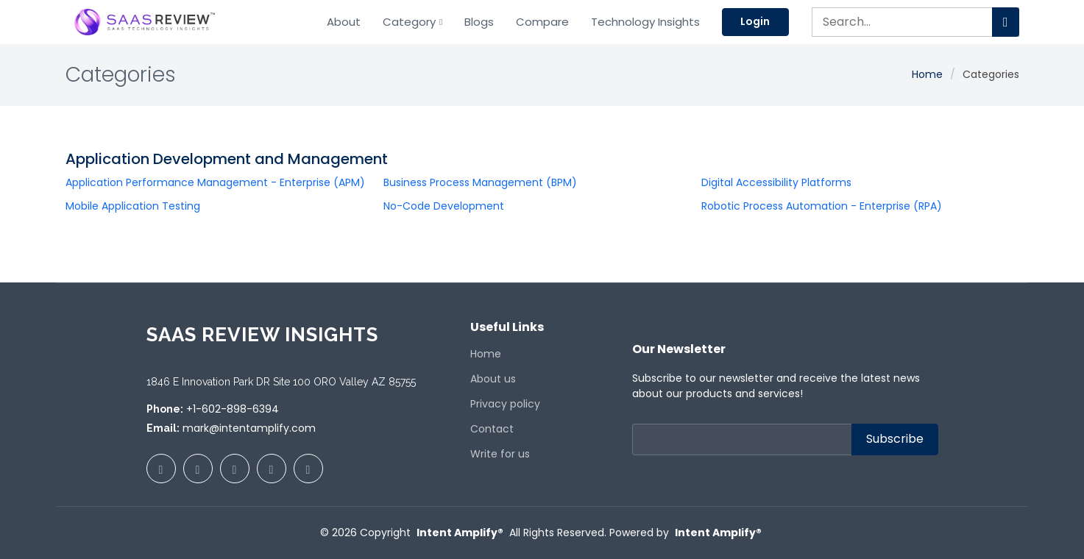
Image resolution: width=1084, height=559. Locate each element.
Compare (542, 21)
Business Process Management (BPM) (480, 182)
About (343, 21)
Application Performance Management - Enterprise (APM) (215, 182)
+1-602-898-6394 (232, 409)
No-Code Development (443, 206)
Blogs (479, 21)
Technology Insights (645, 21)
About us (493, 379)
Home (927, 74)
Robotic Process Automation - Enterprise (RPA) (821, 206)
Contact (492, 429)
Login (756, 21)
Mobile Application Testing (132, 206)
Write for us (500, 454)
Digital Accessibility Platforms (776, 182)
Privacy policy (505, 404)
